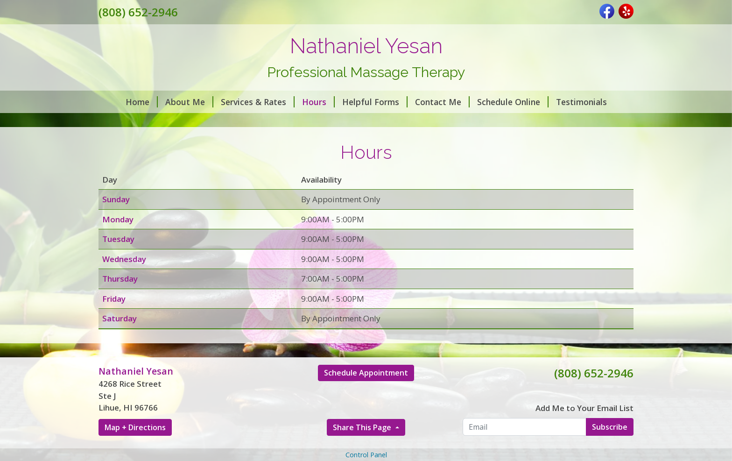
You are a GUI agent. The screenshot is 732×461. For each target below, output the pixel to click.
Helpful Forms (375, 101)
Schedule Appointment (366, 373)
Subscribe (609, 427)
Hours (318, 101)
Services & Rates (258, 101)
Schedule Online (513, 101)
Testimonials (581, 101)
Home (142, 101)
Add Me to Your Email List (584, 408)
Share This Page (363, 427)
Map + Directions (135, 427)
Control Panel (366, 454)
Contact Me (442, 101)
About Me (189, 101)
